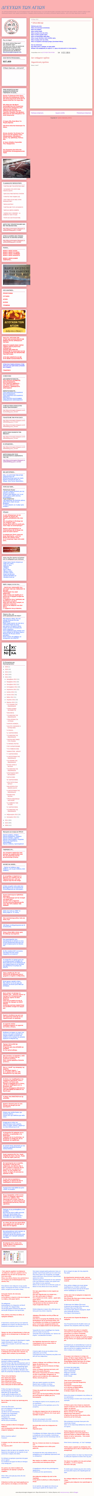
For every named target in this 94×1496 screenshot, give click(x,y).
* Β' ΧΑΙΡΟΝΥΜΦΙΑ (12, 780)
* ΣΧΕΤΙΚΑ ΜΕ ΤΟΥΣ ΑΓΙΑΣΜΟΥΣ (13, 207)
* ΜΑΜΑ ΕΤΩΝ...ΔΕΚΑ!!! (13, 751)
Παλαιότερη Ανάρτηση (84, 113)
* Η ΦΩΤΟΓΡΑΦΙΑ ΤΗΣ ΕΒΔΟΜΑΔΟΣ (13, 757)
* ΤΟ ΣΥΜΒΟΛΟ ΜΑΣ (12, 749)
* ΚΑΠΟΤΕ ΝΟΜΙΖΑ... (12, 723)
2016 (6, 667)
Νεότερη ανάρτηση (37, 113)
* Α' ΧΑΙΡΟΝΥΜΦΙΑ (12, 807)
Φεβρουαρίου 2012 (12, 814)
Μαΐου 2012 (10, 697)
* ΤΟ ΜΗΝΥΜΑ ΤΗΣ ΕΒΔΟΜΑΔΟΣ (12, 716)
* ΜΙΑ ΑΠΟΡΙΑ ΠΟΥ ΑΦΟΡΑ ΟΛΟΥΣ (12, 787)
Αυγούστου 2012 (12, 689)
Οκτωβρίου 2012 (12, 684)
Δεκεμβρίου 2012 (12, 679)
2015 (6, 669)
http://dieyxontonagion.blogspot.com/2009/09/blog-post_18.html (14, 425)
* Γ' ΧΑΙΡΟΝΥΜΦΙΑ (12, 754)
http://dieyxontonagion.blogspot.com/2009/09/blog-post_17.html (14, 421)
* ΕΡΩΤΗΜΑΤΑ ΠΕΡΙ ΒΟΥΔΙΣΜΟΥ (12, 773)
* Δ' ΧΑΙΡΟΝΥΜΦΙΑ (12, 733)
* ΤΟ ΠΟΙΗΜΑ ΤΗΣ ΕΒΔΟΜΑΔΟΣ (11, 705)
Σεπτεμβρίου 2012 (12, 687)
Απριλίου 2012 (11, 699)
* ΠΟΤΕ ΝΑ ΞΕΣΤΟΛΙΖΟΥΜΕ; (12, 218)
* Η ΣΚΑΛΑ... (10, 730)
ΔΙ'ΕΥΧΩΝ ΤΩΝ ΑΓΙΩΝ (23, 7)
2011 (6, 820)
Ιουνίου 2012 (10, 694)
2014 (6, 672)
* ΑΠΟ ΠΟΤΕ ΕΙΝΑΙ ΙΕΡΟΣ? (12, 783)
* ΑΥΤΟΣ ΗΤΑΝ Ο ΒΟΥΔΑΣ (11, 765)
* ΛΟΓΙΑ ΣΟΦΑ (10, 777)
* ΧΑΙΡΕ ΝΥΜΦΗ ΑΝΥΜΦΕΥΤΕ (11, 709)
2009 (6, 825)
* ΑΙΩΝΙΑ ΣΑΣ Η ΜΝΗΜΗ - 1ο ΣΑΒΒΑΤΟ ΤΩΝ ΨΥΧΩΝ (11, 214)
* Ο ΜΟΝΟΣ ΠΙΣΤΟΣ (12, 743)
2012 (6, 677)
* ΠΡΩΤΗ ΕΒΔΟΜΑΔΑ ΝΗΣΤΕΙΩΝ (12, 799)
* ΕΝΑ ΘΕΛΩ (10, 713)
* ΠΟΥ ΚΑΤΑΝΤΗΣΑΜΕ (13, 746)
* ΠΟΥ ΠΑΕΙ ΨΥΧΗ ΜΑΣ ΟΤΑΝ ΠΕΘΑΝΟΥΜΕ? (12, 200)
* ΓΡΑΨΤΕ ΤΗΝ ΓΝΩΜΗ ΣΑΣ (11, 196)
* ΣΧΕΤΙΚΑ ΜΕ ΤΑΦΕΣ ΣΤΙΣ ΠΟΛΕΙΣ (13, 740)
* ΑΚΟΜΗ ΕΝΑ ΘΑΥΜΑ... (10, 795)
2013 (6, 674)
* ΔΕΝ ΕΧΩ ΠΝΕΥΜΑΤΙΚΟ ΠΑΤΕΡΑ (13, 193)
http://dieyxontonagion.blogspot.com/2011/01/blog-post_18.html (14, 411)
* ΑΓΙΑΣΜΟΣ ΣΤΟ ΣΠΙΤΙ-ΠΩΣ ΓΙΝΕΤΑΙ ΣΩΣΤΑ (11, 190)
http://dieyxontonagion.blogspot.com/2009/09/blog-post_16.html (14, 447)
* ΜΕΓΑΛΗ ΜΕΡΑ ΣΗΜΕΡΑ (11, 210)
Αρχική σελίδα (60, 113)
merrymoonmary (64, 1492)
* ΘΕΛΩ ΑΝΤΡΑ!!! (8, 204)
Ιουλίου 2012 (10, 692)
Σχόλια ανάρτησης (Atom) (65, 118)
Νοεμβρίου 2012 (12, 682)
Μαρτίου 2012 (11, 702)
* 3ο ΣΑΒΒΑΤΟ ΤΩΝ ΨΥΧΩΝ (12, 803)
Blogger (76, 1492)
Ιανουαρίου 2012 (12, 817)
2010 (6, 823)
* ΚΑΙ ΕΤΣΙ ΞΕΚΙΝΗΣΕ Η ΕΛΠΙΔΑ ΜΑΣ (13, 726)
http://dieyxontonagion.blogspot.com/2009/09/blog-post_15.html (14, 437)
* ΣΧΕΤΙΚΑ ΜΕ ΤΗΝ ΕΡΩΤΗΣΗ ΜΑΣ (13, 186)
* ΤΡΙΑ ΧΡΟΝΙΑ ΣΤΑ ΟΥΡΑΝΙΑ (12, 720)
